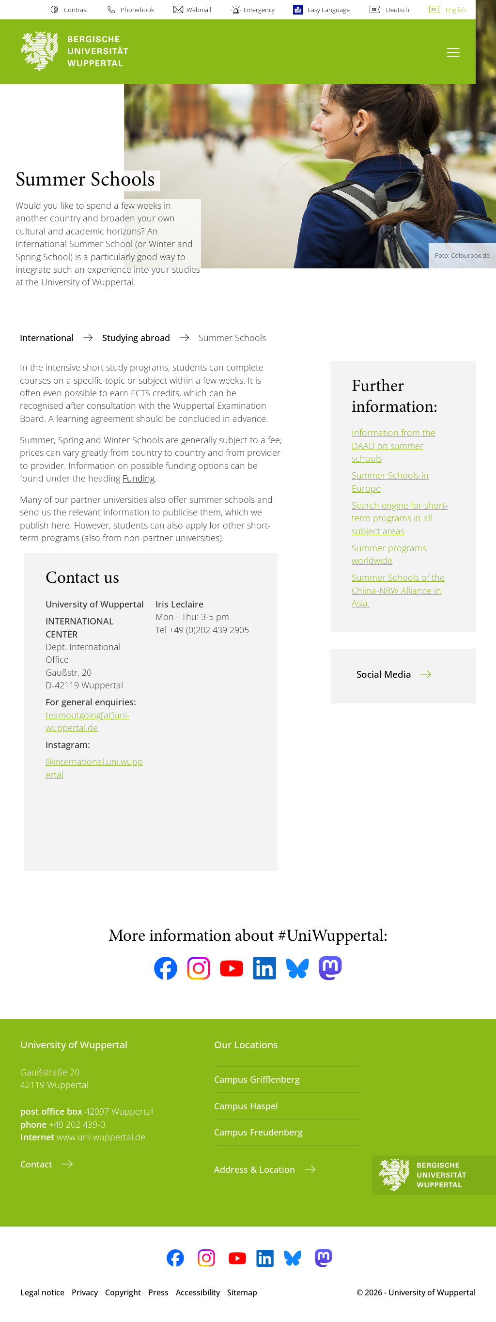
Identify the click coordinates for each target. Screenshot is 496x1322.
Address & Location (255, 1169)
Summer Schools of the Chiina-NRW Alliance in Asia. (398, 590)
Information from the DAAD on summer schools (393, 445)
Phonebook (137, 9)
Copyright (123, 1292)
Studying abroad (137, 337)
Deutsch (397, 9)
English (456, 9)
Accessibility (198, 1292)
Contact (37, 1164)
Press (158, 1292)
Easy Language (329, 9)
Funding (139, 478)
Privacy (85, 1292)
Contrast (76, 9)
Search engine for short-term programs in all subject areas (400, 518)
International (48, 337)
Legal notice (42, 1292)
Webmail (198, 9)
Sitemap (242, 1292)
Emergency (259, 9)
